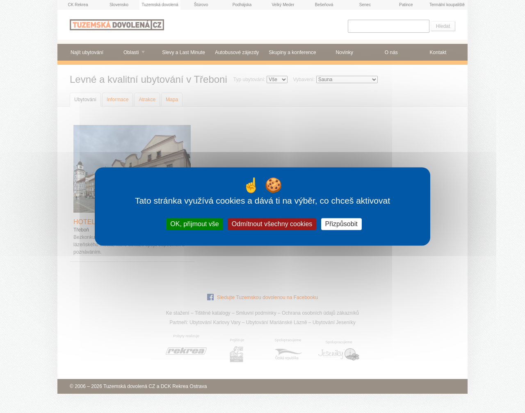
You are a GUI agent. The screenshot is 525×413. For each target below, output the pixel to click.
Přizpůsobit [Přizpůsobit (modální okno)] (341, 223)
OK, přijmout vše (194, 223)
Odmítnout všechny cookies (272, 223)
